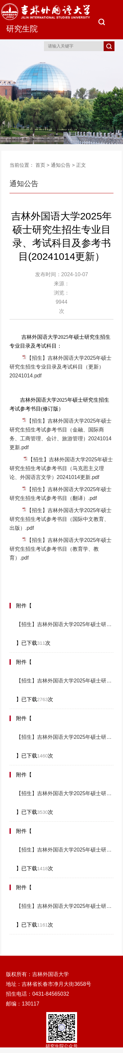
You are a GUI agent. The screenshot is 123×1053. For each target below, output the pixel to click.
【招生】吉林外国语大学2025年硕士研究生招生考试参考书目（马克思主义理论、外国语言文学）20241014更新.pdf (61, 468)
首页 (40, 165)
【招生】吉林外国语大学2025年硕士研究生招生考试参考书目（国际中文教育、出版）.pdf (61, 519)
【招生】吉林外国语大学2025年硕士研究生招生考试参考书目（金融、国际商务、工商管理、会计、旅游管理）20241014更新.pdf (65, 737)
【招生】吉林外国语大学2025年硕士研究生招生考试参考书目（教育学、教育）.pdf (61, 549)
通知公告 (61, 165)
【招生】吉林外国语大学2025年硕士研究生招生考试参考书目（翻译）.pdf (65, 849)
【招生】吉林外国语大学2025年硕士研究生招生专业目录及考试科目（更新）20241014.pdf (61, 366)
